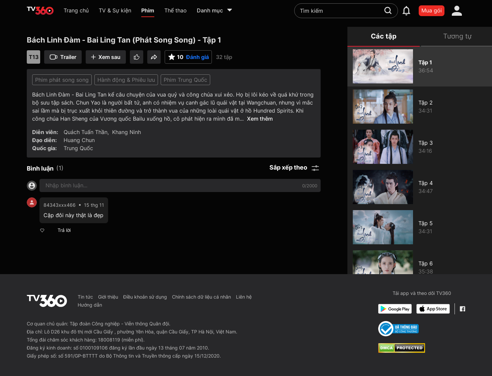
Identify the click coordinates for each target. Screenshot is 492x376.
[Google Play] (395, 308)
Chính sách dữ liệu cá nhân (201, 297)
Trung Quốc (78, 148)
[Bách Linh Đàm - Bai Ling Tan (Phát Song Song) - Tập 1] (419, 66)
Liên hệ (244, 297)
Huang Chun (79, 140)
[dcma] (401, 351)
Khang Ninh (126, 132)
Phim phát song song (62, 79)
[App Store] (433, 308)
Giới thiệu (108, 297)
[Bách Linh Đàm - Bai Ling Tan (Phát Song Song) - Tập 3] (419, 147)
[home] (40, 11)
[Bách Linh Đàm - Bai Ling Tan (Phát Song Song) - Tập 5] (419, 227)
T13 (33, 57)
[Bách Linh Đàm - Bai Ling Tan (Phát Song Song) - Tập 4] (419, 187)
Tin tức (85, 297)
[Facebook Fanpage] (462, 309)
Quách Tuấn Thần (85, 132)
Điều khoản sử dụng (145, 297)
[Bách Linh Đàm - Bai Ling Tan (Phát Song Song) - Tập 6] (419, 267)
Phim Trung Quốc (185, 79)
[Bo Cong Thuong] (398, 328)
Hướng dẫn (90, 305)
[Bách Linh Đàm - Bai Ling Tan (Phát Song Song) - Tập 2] (419, 106)
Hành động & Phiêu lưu (126, 79)
